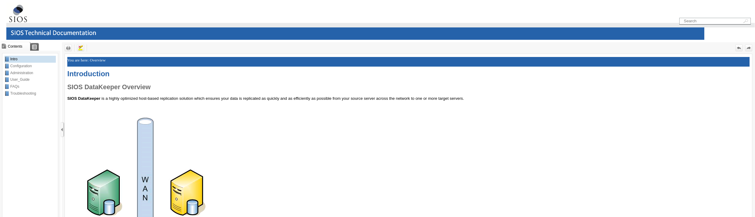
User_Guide (20, 79)
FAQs (14, 86)
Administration (21, 73)
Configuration (21, 66)
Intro (14, 59)
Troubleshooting (23, 93)
